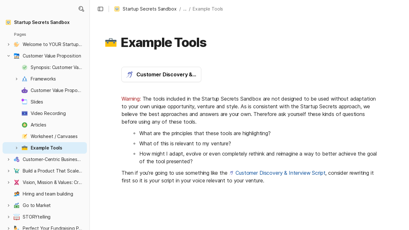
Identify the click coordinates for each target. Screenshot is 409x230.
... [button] (185, 9)
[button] (81, 8)
